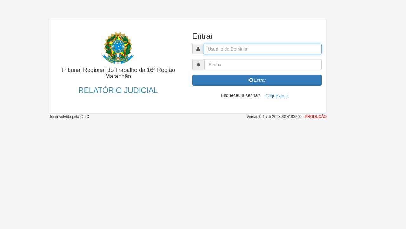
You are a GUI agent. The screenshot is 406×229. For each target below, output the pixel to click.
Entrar (257, 80)
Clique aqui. (277, 95)
